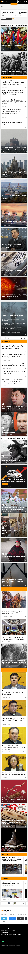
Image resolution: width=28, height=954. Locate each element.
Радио (5, 669)
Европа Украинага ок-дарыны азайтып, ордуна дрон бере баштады (13, 320)
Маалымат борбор (6, 229)
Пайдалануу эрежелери (15, 926)
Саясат (10, 914)
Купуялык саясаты (5, 932)
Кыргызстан (4, 914)
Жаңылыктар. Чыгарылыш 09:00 (8, 13)
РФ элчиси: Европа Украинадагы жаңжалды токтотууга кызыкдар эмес (11, 327)
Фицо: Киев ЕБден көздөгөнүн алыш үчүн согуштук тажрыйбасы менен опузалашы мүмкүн (13, 331)
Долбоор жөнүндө (5, 926)
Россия (5, 854)
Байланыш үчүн (4, 928)
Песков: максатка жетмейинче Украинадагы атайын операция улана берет (13, 324)
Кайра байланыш (4, 937)
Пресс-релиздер (12, 928)
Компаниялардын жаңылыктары (8, 930)
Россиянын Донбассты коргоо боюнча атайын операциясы (12, 316)
